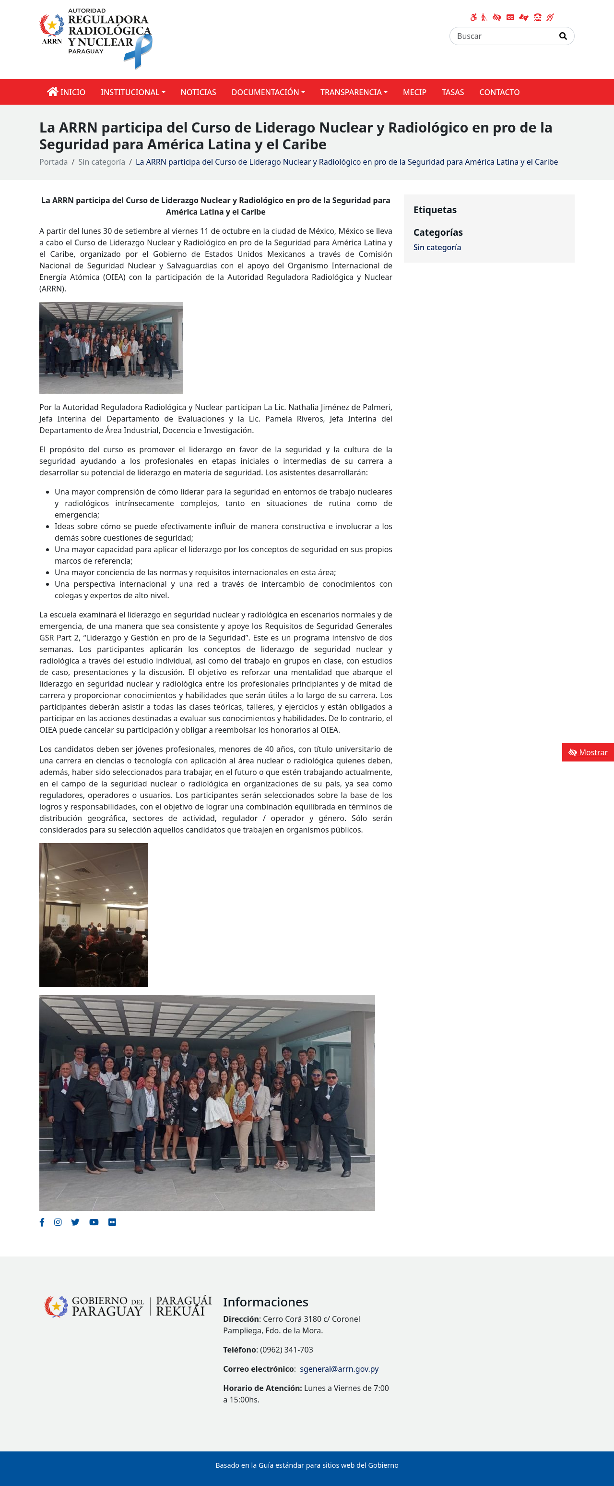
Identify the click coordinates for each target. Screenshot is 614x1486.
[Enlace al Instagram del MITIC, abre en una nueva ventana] (57, 1222)
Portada (53, 162)
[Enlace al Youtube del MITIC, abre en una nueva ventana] (94, 1222)
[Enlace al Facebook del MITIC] (42, 1222)
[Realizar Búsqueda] (563, 36)
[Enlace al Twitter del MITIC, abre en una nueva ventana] (75, 1222)
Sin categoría (102, 162)
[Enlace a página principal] (99, 39)
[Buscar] (501, 36)
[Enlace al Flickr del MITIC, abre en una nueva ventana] (112, 1222)
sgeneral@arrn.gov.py (339, 1369)
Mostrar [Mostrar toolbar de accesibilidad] (588, 752)
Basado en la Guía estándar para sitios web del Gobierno (307, 1465)
